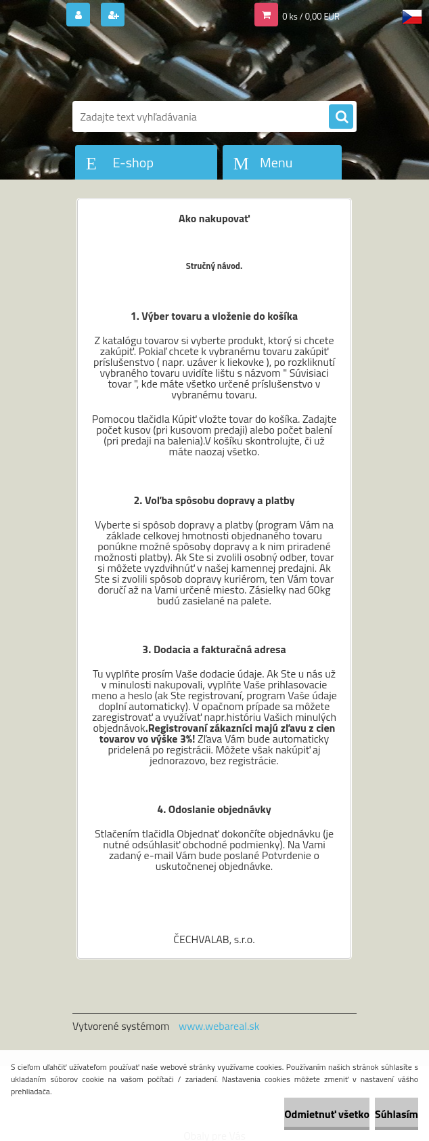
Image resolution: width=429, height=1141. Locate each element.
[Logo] (165, 66)
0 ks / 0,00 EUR (311, 16)
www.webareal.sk (219, 1026)
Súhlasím (396, 1114)
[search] (341, 117)
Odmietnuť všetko (326, 1114)
